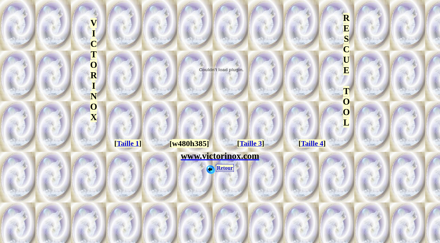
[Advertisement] (220, 197)
